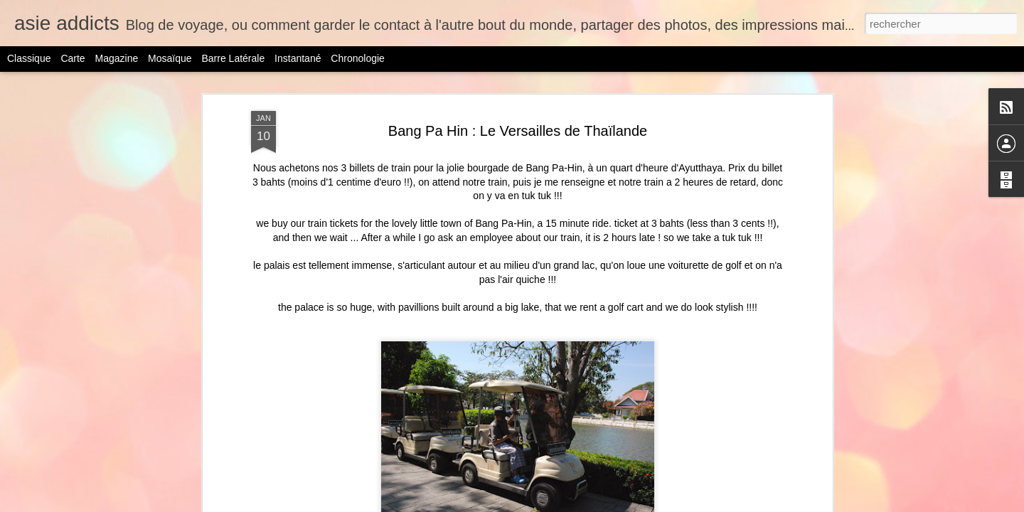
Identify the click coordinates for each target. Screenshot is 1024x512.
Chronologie (358, 58)
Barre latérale (233, 58)
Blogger (632, 504)
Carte (72, 58)
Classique (28, 58)
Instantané (297, 58)
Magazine (117, 58)
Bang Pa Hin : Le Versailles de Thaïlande (517, 84)
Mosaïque (169, 58)
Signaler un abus (679, 504)
